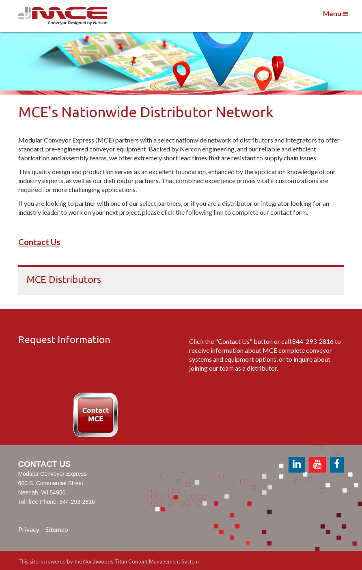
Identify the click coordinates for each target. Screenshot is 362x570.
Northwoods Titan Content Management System (141, 561)
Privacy (28, 529)
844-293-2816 (313, 341)
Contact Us (39, 242)
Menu (335, 13)
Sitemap (56, 529)
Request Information (64, 339)
